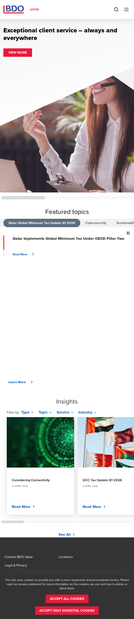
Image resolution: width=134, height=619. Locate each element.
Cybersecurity (95, 222)
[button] (17, 52)
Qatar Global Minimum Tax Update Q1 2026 (41, 222)
